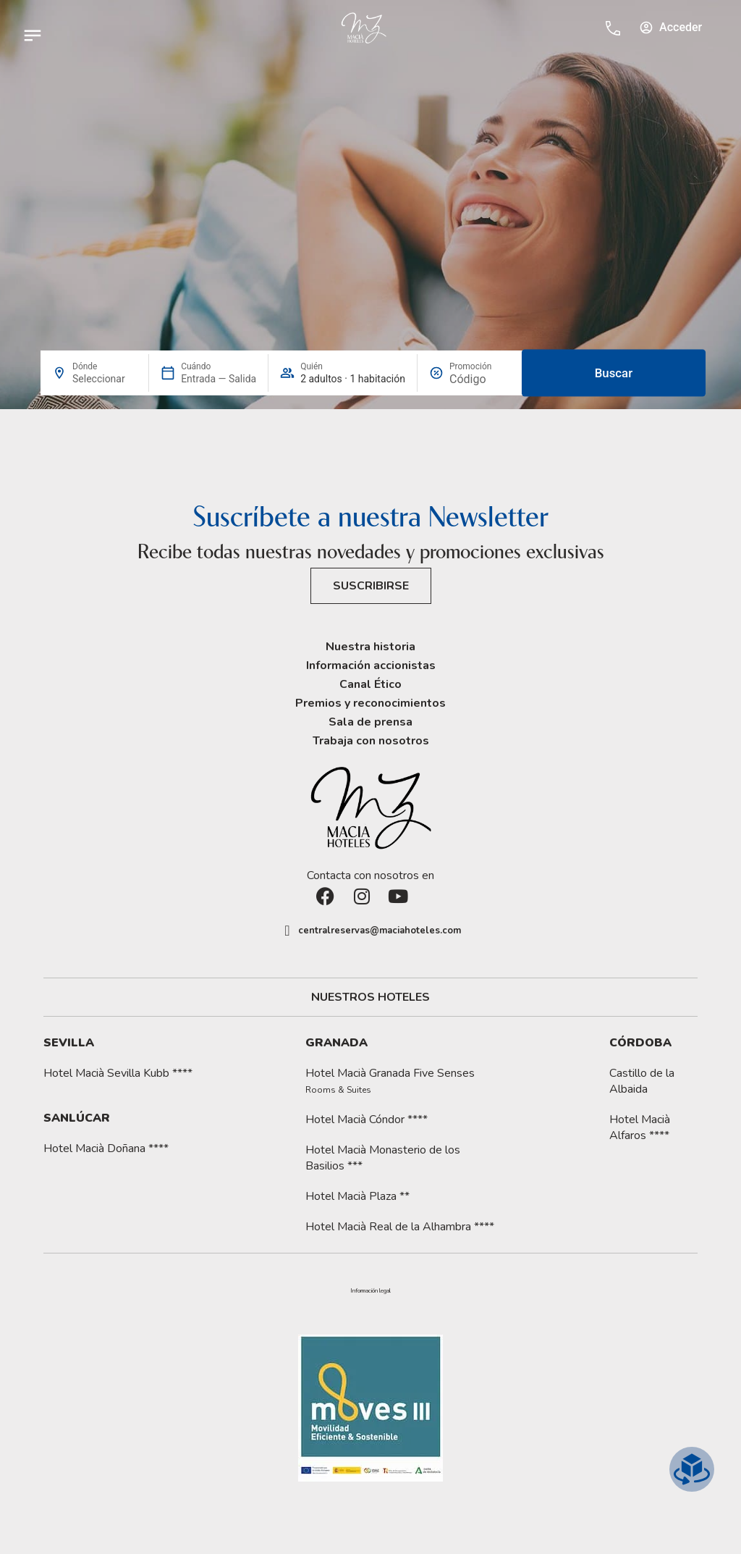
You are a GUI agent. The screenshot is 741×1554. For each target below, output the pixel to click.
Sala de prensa (370, 722)
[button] (370, 1291)
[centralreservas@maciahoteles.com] (287, 930)
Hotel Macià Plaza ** (357, 1196)
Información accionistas (371, 665)
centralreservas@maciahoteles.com (379, 930)
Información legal (370, 1291)
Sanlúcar (76, 1118)
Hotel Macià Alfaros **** (639, 1127)
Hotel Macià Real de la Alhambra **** (399, 1227)
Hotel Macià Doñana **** (106, 1148)
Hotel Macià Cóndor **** (366, 1119)
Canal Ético (370, 684)
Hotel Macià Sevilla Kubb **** (117, 1073)
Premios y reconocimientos (370, 703)
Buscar (613, 373)
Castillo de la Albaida (641, 1081)
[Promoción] (481, 379)
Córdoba (640, 1043)
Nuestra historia (370, 647)
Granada (336, 1043)
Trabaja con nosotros (371, 741)
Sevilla (68, 1043)
